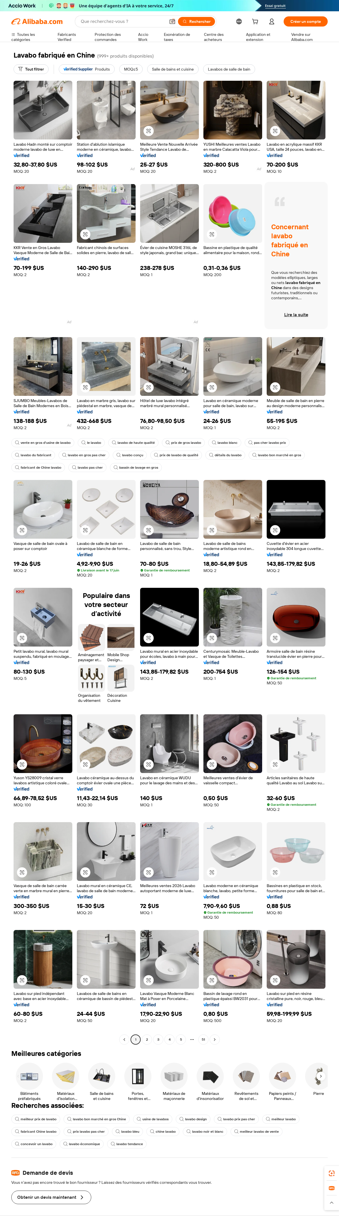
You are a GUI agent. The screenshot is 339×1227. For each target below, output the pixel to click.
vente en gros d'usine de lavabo (43, 442)
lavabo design (193, 1119)
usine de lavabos (153, 1119)
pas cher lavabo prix (267, 442)
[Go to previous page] (124, 1039)
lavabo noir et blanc (204, 1131)
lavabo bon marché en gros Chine (96, 1119)
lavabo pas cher (87, 467)
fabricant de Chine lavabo (38, 467)
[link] (331, 1173)
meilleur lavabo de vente (256, 1131)
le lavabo (91, 442)
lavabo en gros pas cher (84, 455)
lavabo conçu (129, 455)
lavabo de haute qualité (133, 442)
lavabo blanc (225, 442)
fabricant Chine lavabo (35, 1131)
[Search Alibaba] (122, 21)
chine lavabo (163, 1131)
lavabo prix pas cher (236, 1119)
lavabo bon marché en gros (276, 455)
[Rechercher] (196, 21)
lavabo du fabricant (33, 455)
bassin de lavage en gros (136, 467)
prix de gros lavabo (183, 442)
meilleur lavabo (281, 1119)
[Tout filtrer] (31, 69)
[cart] (256, 22)
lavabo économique (81, 1144)
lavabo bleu (127, 1131)
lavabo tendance (127, 1144)
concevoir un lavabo (34, 1144)
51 (203, 1040)
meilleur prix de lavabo (35, 1119)
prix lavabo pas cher (86, 1131)
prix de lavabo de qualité (176, 455)
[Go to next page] (215, 1039)
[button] (172, 21)
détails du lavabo (225, 455)
